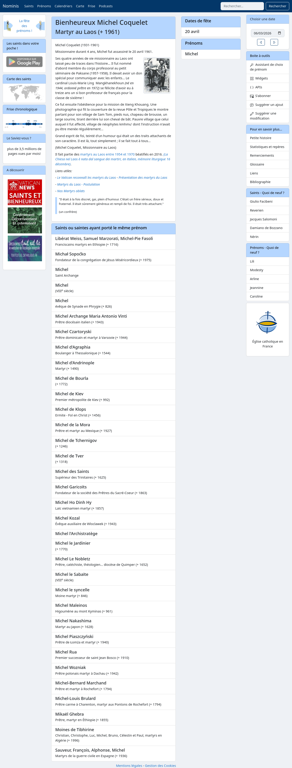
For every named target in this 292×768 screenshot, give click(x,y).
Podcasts (105, 6)
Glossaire (257, 164)
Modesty (256, 270)
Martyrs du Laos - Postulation (78, 184)
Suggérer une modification (263, 115)
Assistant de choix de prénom (266, 67)
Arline (254, 279)
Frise (91, 6)
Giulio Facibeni (261, 201)
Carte (80, 6)
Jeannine (256, 288)
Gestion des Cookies (160, 765)
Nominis (11, 6)
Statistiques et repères (267, 147)
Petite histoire (260, 138)
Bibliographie (260, 182)
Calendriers (63, 6)
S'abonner (260, 96)
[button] (261, 42)
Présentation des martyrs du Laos (143, 177)
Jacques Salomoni (263, 219)
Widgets (259, 78)
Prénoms (44, 6)
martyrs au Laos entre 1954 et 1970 (107, 154)
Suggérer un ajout (266, 104)
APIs (256, 87)
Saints (29, 6)
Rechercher (277, 6)
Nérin (254, 237)
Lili (252, 261)
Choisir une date (262, 19)
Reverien (256, 210)
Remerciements (262, 155)
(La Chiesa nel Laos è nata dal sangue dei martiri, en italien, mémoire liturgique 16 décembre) (112, 159)
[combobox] (242, 6)
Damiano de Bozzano (266, 228)
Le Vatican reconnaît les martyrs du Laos (86, 177)
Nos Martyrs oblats (71, 191)
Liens (254, 173)
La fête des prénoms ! (24, 26)
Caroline (256, 296)
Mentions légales (129, 765)
